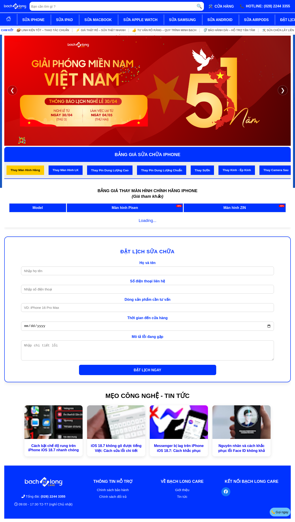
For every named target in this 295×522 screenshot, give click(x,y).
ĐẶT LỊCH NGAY (147, 373)
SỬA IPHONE (33, 20)
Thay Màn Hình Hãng (25, 170)
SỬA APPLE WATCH (140, 20)
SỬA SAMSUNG (182, 20)
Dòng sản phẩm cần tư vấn (147, 299)
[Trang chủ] (15, 6)
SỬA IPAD (64, 20)
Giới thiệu (182, 493)
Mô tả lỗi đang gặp (147, 337)
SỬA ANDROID (219, 20)
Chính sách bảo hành (113, 493)
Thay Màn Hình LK (66, 170)
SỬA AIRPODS (256, 20)
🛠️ (221, 6)
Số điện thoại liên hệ (147, 281)
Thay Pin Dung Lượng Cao (109, 170)
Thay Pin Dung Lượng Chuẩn (161, 170)
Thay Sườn (202, 170)
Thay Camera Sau (276, 170)
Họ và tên (147, 263)
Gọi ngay (279, 512)
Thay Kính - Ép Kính (236, 170)
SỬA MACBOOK (98, 20)
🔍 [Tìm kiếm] (199, 6)
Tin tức (182, 500)
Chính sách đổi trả (112, 500)
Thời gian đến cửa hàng (147, 318)
